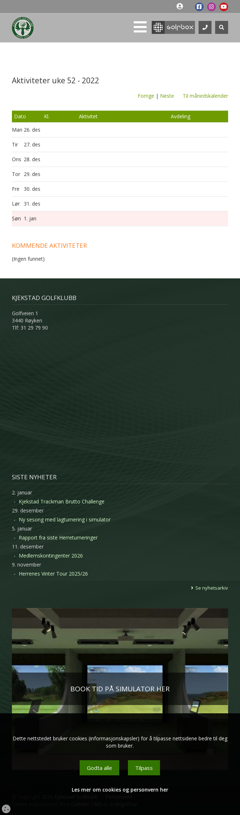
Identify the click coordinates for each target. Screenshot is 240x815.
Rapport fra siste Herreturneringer (58, 537)
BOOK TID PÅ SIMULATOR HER (120, 688)
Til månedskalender (205, 95)
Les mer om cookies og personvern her (120, 789)
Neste (167, 95)
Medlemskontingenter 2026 (51, 555)
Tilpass (144, 767)
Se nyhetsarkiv (211, 588)
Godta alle (99, 767)
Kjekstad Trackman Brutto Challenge (62, 501)
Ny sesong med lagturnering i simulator (65, 519)
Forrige (146, 95)
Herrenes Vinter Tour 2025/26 (53, 573)
